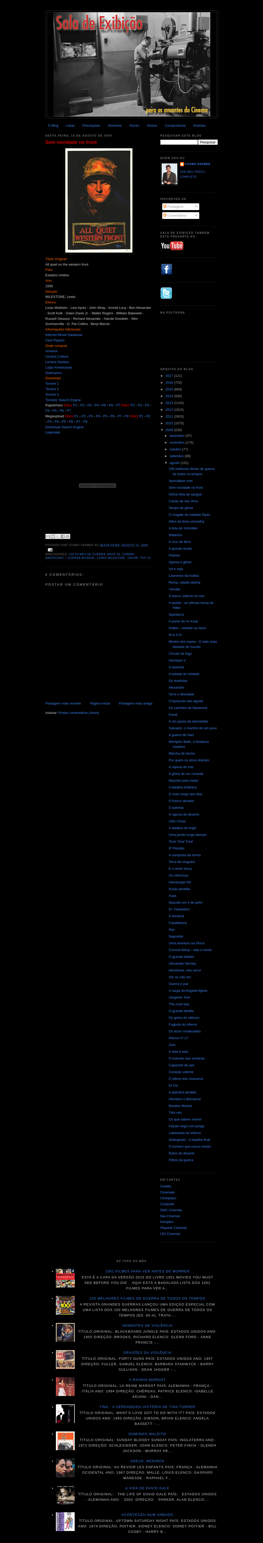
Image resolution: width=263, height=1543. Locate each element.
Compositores (175, 125)
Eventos (200, 125)
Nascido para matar (183, 780)
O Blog (53, 125)
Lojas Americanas (58, 367)
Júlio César (177, 821)
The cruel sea (179, 1004)
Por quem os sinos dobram (189, 760)
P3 (89, 405)
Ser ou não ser (180, 977)
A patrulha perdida (182, 1092)
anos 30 (113, 554)
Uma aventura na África (186, 943)
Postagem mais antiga (136, 703)
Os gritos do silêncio (184, 1018)
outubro (176, 449)
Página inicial (100, 703)
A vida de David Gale (147, 1488)
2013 (170, 403)
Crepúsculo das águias (186, 701)
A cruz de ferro (180, 542)
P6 (111, 405)
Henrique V (177, 660)
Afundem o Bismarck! (185, 1099)
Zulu (172, 1045)
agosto (175, 463)
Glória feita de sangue (185, 494)
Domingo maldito (147, 1434)
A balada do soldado (184, 674)
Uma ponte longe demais (188, 835)
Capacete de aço (181, 1065)
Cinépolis (167, 1204)
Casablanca (178, 923)
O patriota (176, 808)
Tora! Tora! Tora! (181, 841)
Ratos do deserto (182, 1153)
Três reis (175, 1113)
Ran (172, 930)
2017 (170, 376)
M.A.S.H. (175, 635)
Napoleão (176, 936)
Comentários (174, 215)
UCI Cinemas (170, 1234)
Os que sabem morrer (185, 1119)
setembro (177, 456)
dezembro (177, 436)
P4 (97, 405)
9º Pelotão (176, 848)
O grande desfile (181, 1011)
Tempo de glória (181, 508)
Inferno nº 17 (178, 1038)
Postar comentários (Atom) (79, 713)
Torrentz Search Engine (63, 400)
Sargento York (179, 997)
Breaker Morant (180, 1106)
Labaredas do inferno (185, 1133)
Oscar (132, 557)
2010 (170, 423)
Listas (70, 125)
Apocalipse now (180, 481)
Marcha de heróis (182, 753)
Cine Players (55, 340)
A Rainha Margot (147, 1380)
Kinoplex (166, 1222)
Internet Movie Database (64, 335)
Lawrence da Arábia (184, 576)
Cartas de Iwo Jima (183, 501)
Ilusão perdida (179, 889)
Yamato (174, 589)
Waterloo (175, 535)
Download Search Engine (64, 427)
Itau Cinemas (170, 1216)
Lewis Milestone (111, 557)
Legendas (52, 432)
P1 (75, 405)
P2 (82, 405)
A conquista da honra (185, 855)
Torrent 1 (52, 383)
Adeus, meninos (147, 1461)
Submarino (53, 373)
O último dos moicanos (186, 1079)
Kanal (173, 715)
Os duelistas (178, 681)
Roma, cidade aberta (184, 582)
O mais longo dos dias (185, 794)
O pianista (176, 667)
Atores (134, 125)
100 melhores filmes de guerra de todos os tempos (147, 1298)
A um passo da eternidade (188, 721)
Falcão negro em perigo (186, 1126)
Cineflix (166, 1186)
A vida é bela (178, 1052)
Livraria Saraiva (57, 362)
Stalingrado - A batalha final (189, 1140)
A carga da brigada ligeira (188, 991)
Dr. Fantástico (179, 909)
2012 (170, 410)
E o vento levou (180, 869)
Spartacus (176, 614)
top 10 (145, 557)
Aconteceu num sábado (147, 1515)
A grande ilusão (180, 548)
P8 (127, 416)
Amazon (51, 351)
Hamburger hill (180, 882)
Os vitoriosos (178, 875)
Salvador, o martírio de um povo (193, 728)
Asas (172, 896)
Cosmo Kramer (198, 164)
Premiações (91, 125)
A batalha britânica (183, 787)
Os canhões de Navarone (188, 708)
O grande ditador (181, 957)
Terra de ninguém (182, 862)
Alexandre (176, 687)
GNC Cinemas (171, 1210)
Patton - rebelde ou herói (187, 628)
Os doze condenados (185, 1031)
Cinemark (167, 1192)
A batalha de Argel (182, 828)
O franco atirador (181, 801)
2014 (170, 396)
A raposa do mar (181, 767)
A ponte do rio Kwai (183, 621)
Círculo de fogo (180, 654)
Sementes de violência (147, 1325)
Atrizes (152, 125)
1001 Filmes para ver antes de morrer (147, 1271)
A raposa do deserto (184, 814)
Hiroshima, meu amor (185, 970)
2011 (170, 416)
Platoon (174, 555)
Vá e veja (176, 569)
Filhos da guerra (181, 1160)
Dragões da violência (147, 1353)
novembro (177, 442)
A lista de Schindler (183, 528)
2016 (170, 382)
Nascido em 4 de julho (185, 902)
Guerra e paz (179, 984)
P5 (104, 405)
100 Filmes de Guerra (87, 554)
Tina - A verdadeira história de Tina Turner (147, 1407)
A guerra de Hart (181, 735)
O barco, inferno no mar (186, 596)
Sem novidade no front (71, 142)
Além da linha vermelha (186, 521)
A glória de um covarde (186, 774)
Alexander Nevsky (182, 963)
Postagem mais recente (63, 703)
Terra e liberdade (181, 694)
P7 (118, 405)
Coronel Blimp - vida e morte (190, 950)
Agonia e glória (180, 562)
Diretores (115, 125)
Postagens (173, 207)
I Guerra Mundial (80, 557)
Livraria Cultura (56, 356)
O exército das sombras (186, 1058)
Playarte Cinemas (173, 1228)
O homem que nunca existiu (190, 1146)
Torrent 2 (52, 389)
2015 (170, 389)
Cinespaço (168, 1198)
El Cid (173, 1085)
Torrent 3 (52, 394)
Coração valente (181, 1072)
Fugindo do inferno (183, 1024)
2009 (170, 430)
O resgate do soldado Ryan (189, 515)
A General (176, 916)
